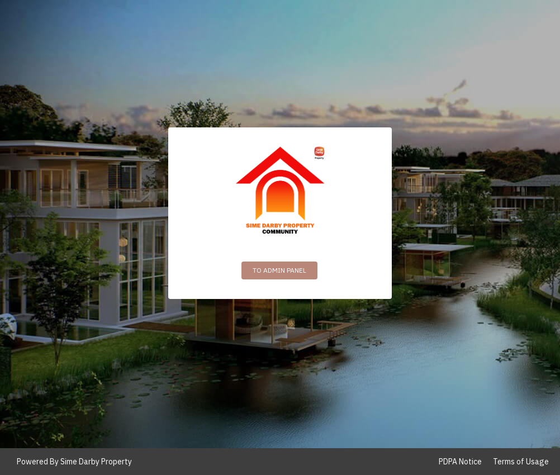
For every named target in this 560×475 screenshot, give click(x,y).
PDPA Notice (460, 462)
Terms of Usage (521, 462)
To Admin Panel (279, 270)
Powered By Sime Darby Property (74, 462)
